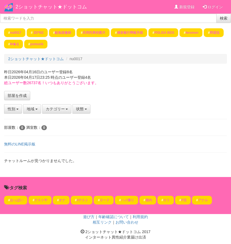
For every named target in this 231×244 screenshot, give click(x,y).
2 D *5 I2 (38, 33)
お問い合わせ (126, 222)
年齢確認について (113, 217)
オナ (62, 200)
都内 (148, 200)
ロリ (166, 200)
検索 (223, 18)
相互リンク (102, 222)
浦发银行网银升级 (130, 33)
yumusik (36, 44)
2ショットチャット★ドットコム (51, 7)
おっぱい (16, 200)
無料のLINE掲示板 (19, 144)
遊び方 (89, 217)
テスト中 (40, 200)
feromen (192, 33)
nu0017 (15, 33)
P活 (184, 200)
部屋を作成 (17, 95)
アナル (203, 200)
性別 (13, 109)
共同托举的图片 (94, 33)
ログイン (213, 7)
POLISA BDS (164, 33)
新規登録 (184, 7)
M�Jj (14, 44)
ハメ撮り (127, 200)
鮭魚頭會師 (63, 33)
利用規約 (140, 217)
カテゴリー (57, 109)
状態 (81, 109)
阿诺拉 (215, 33)
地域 (32, 109)
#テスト (83, 200)
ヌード (105, 200)
